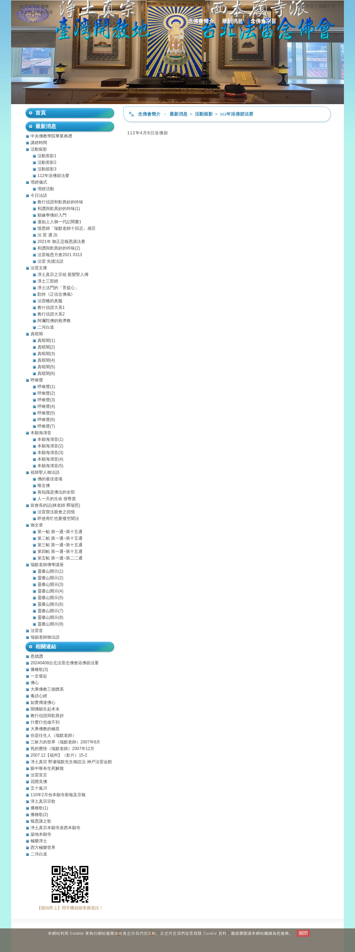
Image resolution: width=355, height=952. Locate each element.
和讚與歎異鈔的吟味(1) (58, 208)
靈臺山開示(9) (50, 624)
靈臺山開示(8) (50, 617)
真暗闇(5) (46, 366)
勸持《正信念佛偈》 (56, 294)
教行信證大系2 (51, 314)
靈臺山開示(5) (50, 597)
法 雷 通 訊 (47, 235)
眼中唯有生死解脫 (47, 768)
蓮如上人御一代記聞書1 (59, 221)
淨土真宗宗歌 (43, 801)
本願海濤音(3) (50, 452)
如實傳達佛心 (43, 702)
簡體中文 (327, 6)
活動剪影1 (47, 155)
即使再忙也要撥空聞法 (58, 518)
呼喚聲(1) (46, 386)
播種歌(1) (39, 808)
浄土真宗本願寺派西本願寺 (55, 827)
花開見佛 (39, 781)
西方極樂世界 (43, 847)
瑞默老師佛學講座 (47, 564)
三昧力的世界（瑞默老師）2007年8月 (65, 742)
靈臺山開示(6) (50, 604)
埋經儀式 (39, 182)
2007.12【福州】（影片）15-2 (59, 755)
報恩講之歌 (41, 821)
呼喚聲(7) (46, 426)
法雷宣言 (39, 775)
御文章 (37, 525)
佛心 (35, 682)
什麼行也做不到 (45, 722)
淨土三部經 (47, 281)
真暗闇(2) (46, 347)
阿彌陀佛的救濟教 (54, 320)
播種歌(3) (39, 669)
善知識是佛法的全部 (56, 492)
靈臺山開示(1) (50, 571)
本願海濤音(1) (50, 439)
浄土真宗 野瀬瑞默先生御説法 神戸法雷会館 (71, 761)
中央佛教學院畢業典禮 (51, 136)
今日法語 (39, 195)
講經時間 (39, 142)
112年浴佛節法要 (236, 114)
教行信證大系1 (51, 307)
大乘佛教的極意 (45, 728)
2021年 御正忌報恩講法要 (61, 241)
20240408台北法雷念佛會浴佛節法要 (65, 662)
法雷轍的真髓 (49, 300)
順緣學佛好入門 (52, 215)
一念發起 (39, 676)
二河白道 (45, 327)
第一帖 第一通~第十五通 (60, 531)
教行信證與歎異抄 (47, 715)
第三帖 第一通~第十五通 (60, 544)
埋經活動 (45, 188)
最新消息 (232, 21)
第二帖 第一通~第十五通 (60, 538)
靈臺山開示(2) (50, 577)
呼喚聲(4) (46, 406)
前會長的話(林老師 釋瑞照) (55, 505)
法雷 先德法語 (50, 261)
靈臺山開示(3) (50, 584)
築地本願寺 (41, 834)
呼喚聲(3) (46, 399)
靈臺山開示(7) (50, 610)
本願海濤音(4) (50, 459)
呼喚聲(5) (46, 413)
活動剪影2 (47, 162)
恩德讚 (37, 656)
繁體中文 (305, 6)
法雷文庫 (39, 268)
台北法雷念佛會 (34, 6)
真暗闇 (37, 333)
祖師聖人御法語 (45, 472)
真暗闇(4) (46, 360)
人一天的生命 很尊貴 (56, 498)
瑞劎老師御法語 (45, 637)
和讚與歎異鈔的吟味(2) (58, 248)
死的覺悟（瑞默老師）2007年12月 (62, 748)
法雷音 (37, 630)
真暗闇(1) (46, 340)
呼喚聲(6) (46, 419)
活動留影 (204, 114)
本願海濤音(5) (50, 465)
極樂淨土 (39, 841)
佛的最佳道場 (49, 479)
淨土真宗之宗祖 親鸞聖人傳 (62, 274)
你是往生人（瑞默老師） (53, 735)
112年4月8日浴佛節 (147, 132)
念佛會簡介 (201, 21)
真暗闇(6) (46, 373)
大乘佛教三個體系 (47, 689)
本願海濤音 (41, 432)
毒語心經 (39, 695)
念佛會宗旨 (263, 21)
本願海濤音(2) (50, 446)
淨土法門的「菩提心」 (58, 287)
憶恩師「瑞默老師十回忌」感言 (66, 228)
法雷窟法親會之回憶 (56, 511)
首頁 (40, 113)
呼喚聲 (37, 380)
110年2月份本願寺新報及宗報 (58, 794)
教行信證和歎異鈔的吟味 (60, 202)
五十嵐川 (39, 788)
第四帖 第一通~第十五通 (60, 551)
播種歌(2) (39, 814)
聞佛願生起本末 (45, 709)
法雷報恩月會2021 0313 (59, 254)
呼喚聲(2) (46, 393)
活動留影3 (47, 169)
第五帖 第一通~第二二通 (60, 558)
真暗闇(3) (46, 353)
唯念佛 (43, 485)
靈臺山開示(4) (50, 591)
